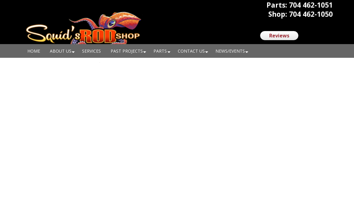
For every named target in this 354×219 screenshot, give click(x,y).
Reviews (279, 35)
